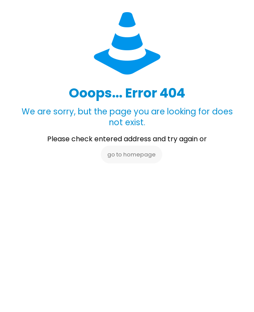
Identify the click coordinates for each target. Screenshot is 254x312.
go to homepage (131, 154)
